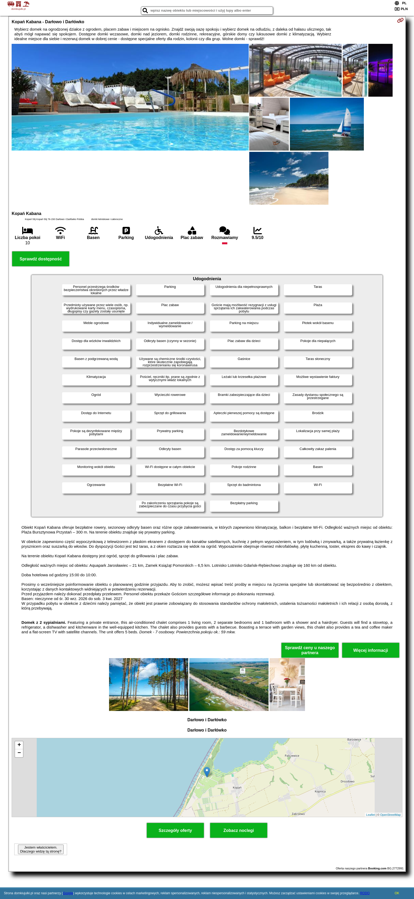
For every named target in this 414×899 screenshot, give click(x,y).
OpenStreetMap (390, 814)
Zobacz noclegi (238, 830)
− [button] (19, 753)
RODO (365, 893)
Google (68, 893)
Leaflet (370, 814)
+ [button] (19, 745)
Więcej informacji (370, 650)
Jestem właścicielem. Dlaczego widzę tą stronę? (40, 849)
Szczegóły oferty (175, 830)
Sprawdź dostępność (41, 259)
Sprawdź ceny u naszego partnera (310, 650)
